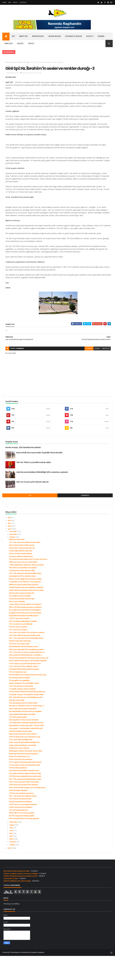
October (12, 548)
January (12, 856)
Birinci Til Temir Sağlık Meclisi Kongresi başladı (25, 590)
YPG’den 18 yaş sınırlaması (18, 638)
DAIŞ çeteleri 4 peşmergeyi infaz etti (22, 559)
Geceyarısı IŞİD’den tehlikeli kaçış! (21, 567)
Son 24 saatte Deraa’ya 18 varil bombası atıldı (24, 776)
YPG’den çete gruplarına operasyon (21, 804)
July (11, 839)
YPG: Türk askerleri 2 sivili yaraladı (21, 697)
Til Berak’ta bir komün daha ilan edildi (21, 581)
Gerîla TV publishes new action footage (17, 892)
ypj (28, 63)
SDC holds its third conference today (16, 882)
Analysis (8, 44)
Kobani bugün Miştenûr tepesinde (20, 562)
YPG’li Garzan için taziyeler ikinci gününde (23, 796)
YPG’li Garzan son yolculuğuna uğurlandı (23, 815)
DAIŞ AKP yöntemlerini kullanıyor (20, 813)
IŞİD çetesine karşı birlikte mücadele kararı (24, 782)
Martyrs (23, 37)
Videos (31, 44)
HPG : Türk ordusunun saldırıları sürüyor (23, 807)
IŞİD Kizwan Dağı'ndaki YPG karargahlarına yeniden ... (27, 660)
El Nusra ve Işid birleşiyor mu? (19, 768)
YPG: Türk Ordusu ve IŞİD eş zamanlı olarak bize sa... (27, 663)
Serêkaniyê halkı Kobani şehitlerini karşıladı (24, 680)
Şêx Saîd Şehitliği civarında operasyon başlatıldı (25, 722)
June (11, 842)
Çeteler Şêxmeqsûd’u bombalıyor (20, 818)
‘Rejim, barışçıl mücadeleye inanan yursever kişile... (27, 601)
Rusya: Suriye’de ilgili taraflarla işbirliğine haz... (25, 753)
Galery (20, 44)
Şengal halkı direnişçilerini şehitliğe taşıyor (23, 627)
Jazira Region (54, 37)
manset (19, 63)
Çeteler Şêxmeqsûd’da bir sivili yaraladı (22, 756)
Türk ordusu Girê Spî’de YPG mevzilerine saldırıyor (27, 644)
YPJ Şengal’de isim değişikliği (19, 691)
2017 (9, 534)
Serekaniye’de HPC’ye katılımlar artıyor (22, 587)
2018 (9, 531)
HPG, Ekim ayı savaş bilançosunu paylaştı (23, 579)
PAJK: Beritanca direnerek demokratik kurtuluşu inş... (27, 703)
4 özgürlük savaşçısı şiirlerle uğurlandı (22, 700)
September (13, 833)
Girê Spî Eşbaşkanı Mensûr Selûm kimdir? (23, 714)
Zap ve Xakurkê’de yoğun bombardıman (22, 720)
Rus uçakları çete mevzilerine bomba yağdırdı (25, 621)
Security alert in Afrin (11, 889)
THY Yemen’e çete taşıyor (18, 641)
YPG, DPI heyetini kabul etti (18, 821)
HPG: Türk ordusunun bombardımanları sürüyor (25, 790)
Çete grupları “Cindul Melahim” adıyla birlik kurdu (26, 739)
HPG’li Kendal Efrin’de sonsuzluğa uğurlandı (24, 830)
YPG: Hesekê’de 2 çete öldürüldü (20, 635)
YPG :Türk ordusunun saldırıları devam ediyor (24, 553)
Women (101, 37)
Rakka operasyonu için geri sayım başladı (23, 573)
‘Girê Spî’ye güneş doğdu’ (18, 728)
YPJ (30, 506)
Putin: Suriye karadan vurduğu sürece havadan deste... (28, 799)
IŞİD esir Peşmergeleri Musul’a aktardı (32, 493)
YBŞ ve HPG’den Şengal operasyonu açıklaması (25, 618)
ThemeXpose (14, 963)
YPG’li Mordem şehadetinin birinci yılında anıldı (25, 787)
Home (4, 2)
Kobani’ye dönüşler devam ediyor (20, 742)
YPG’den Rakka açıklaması (18, 779)
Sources (23, 2)
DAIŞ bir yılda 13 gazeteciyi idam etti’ (21, 604)
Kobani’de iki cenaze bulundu (19, 759)
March (11, 850)
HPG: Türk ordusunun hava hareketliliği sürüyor (25, 584)
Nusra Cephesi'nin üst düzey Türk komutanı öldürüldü (27, 672)
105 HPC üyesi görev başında (19, 629)
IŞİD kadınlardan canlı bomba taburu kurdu (23, 658)
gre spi (13, 63)
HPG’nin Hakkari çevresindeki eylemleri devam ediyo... (28, 686)
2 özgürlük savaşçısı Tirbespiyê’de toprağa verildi (26, 705)
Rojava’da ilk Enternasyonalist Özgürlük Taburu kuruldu (39, 464)
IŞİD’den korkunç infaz (17, 551)
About (15, 2)
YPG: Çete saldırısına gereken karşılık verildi (24, 646)
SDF (13, 37)
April (11, 847)
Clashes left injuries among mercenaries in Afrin (20, 887)
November (13, 545)
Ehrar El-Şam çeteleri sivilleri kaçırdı (21, 556)
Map (9, 2)
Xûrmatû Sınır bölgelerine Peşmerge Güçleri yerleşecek (28, 669)
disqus (94, 359)
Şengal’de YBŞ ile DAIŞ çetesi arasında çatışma (25, 624)
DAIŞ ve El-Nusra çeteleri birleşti (20, 565)
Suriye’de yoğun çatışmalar (18, 801)
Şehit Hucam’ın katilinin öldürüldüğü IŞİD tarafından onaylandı (42, 483)
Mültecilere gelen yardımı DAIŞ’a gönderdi (23, 596)
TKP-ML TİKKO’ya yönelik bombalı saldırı (33, 474)
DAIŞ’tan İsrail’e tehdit (16, 711)
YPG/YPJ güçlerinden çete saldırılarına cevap (24, 748)
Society (90, 37)
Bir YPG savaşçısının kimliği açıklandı (21, 827)
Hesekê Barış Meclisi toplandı (19, 689)
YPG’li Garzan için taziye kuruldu (20, 810)
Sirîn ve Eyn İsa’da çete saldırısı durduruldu (24, 793)
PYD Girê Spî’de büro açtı (17, 683)
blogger (86, 359)
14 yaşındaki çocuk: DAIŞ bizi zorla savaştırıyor (25, 593)
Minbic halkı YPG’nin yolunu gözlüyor (21, 824)
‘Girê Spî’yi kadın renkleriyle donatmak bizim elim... (27, 734)
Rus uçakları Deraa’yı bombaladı (20, 607)
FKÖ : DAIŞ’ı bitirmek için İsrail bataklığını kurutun (26, 708)
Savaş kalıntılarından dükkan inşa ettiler (22, 725)
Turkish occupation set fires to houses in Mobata (21, 885)
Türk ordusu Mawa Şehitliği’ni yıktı (20, 751)
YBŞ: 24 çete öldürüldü (17, 612)
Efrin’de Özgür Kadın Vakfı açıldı (19, 652)
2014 (9, 859)
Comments (85, 506)
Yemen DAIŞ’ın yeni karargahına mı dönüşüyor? (25, 615)
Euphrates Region (73, 37)
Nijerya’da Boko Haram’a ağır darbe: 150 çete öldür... (27, 737)
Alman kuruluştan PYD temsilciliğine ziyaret (24, 694)
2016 (9, 537)
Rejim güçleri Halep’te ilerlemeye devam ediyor (25, 762)
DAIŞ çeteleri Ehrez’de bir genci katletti (22, 745)
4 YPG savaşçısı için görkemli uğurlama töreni (25, 675)
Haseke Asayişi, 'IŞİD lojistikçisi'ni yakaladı (23, 459)
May (11, 844)
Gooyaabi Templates (37, 963)
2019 (9, 529)
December (13, 542)
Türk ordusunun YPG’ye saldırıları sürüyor (23, 677)
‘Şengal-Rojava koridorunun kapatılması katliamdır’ (26, 598)
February (12, 853)
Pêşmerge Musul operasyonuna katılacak (23, 765)
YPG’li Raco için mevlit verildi (19, 655)
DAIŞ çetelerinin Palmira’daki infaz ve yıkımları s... (26, 666)
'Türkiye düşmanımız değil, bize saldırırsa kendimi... (27, 576)
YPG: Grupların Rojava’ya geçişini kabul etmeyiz (25, 773)
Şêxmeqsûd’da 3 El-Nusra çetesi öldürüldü (23, 731)
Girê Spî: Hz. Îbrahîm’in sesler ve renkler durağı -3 (26, 717)
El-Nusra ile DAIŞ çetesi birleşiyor (21, 770)
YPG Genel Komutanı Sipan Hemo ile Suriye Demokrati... (28, 570)
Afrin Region (38, 37)
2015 (9, 540)
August (12, 836)
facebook (103, 359)
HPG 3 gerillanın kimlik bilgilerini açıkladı (23, 632)
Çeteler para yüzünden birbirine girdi (21, 610)
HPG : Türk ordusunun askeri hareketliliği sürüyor (26, 649)
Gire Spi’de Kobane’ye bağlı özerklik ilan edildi (25, 784)
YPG (24, 63)
